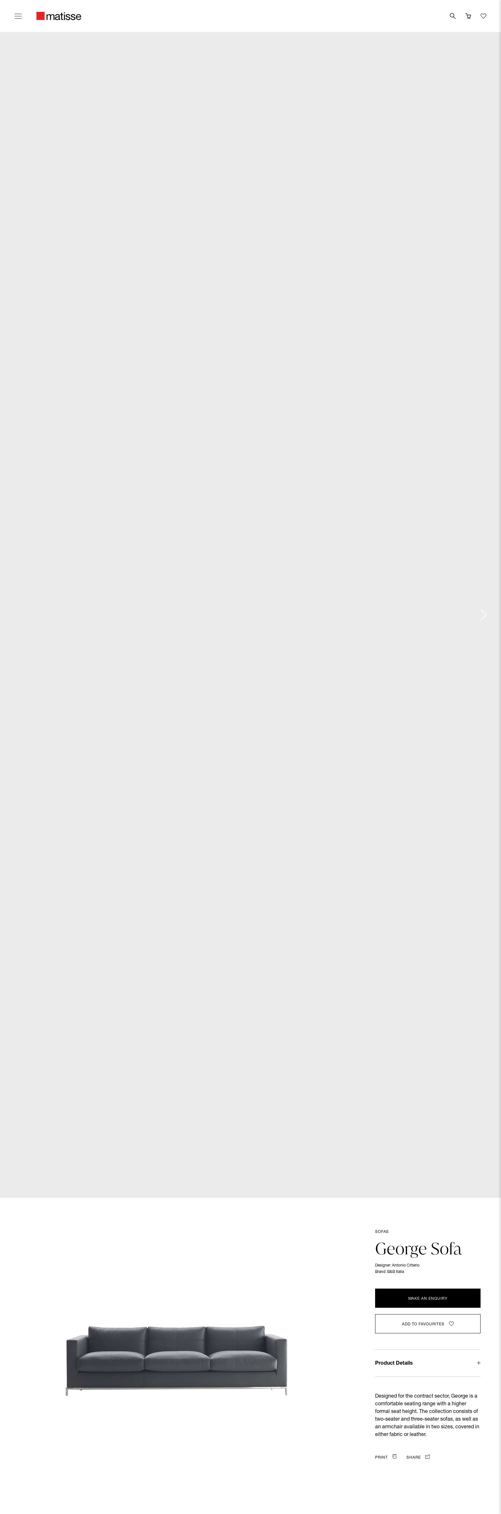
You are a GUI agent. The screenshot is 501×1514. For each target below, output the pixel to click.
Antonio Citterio (406, 1265)
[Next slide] (483, 614)
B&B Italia (395, 1272)
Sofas (382, 1232)
